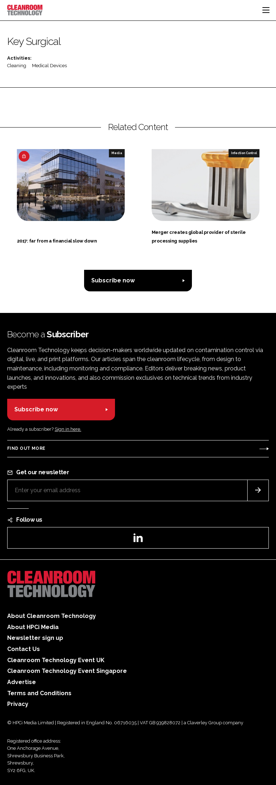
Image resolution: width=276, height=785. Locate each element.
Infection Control (244, 153)
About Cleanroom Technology (51, 616)
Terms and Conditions (39, 693)
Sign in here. (68, 429)
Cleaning (16, 65)
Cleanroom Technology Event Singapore (67, 671)
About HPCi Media (33, 627)
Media (116, 153)
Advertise (21, 682)
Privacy (17, 704)
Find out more (26, 448)
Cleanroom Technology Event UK (56, 660)
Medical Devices (49, 65)
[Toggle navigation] (266, 10)
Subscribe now (113, 280)
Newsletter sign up (35, 637)
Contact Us (23, 649)
